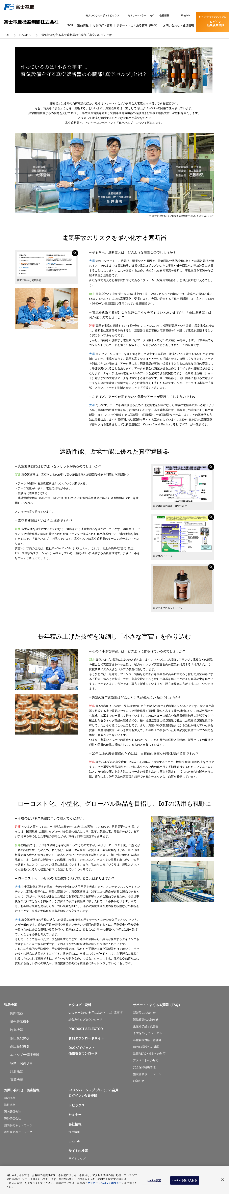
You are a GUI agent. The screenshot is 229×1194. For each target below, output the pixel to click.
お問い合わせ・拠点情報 (22, 1089)
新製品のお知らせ (144, 1012)
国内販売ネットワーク (18, 1124)
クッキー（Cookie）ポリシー (104, 1183)
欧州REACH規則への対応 (149, 1053)
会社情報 (164, 15)
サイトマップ (77, 1158)
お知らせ (138, 1080)
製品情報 (10, 1004)
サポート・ (141, 1004)
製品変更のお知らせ (145, 1018)
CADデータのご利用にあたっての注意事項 (96, 1012)
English (185, 15)
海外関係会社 (12, 1117)
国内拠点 (9, 1097)
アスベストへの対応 (145, 1059)
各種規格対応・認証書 (147, 1039)
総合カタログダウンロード (85, 1018)
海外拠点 (9, 1104)
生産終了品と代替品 (145, 1025)
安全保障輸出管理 (144, 1066)
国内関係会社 (12, 1111)
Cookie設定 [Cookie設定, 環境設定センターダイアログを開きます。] (154, 1180)
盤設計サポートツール (147, 1073)
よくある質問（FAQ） (165, 1004)
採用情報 (74, 1131)
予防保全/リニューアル (147, 1032)
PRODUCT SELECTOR (86, 1028)
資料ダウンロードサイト (86, 1037)
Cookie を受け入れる (185, 1180)
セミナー (75, 1114)
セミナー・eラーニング (140, 15)
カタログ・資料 (80, 1004)
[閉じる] (222, 1179)
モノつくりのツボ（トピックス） (103, 15)
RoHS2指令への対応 (146, 1046)
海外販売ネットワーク (18, 1131)
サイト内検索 (78, 1150)
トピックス (77, 1104)
